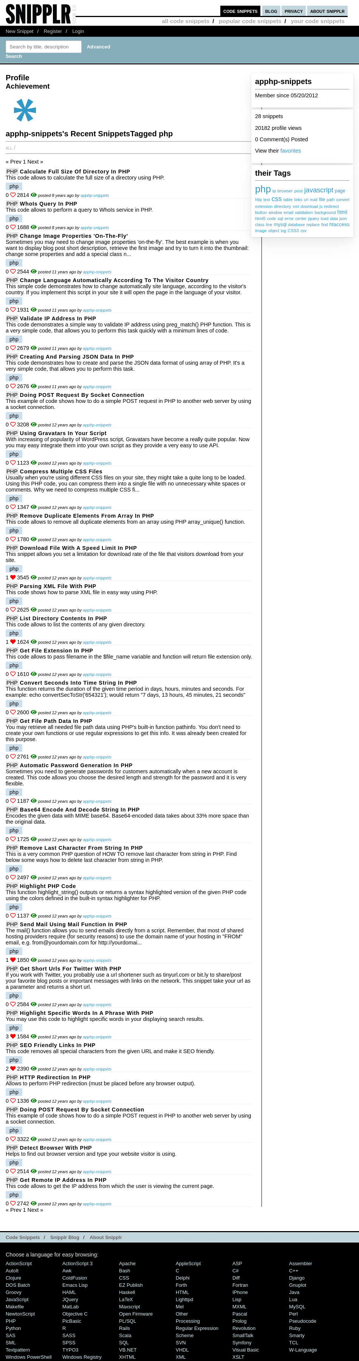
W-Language (303, 1350)
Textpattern (18, 1350)
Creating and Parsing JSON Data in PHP (77, 357)
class (260, 224)
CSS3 (293, 230)
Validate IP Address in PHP (58, 318)
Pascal (239, 1314)
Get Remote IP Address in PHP (63, 1180)
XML (181, 1357)
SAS (10, 1335)
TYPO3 (70, 1350)
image (261, 230)
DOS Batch (18, 1285)
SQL (124, 1342)
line (269, 224)
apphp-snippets (94, 195)
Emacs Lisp (75, 1285)
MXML (239, 1306)
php (263, 189)
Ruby (294, 1328)
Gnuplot (297, 1285)
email (289, 212)
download (309, 206)
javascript (318, 190)
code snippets (240, 11)
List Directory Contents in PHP (63, 618)
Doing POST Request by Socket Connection (82, 395)
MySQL (297, 1306)
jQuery (70, 1299)
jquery (313, 218)
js (321, 206)
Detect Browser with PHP (56, 1148)
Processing (188, 1321)
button (261, 212)
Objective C (75, 1314)
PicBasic (71, 1321)
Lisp (236, 1299)
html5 (260, 218)
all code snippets (185, 21)
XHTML (127, 1357)
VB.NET (128, 1350)
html (342, 212)
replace (313, 224)
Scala (125, 1335)
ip (274, 191)
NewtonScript (20, 1314)
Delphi (183, 1278)
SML (11, 1342)
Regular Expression (197, 1328)
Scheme (185, 1335)
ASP (237, 1263)
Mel (180, 1306)
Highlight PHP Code (48, 886)
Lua (293, 1299)
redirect (331, 206)
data (334, 218)
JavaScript (17, 1299)
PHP (12, 172)
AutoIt (12, 1271)
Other (182, 1314)
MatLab (70, 1306)
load (324, 218)
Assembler (300, 1263)
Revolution (243, 1328)
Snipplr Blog (64, 1237)
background (325, 212)
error (289, 218)
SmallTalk (242, 1335)
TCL (293, 1342)
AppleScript (188, 1263)
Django (297, 1278)
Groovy (14, 1292)
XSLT (238, 1357)
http (258, 199)
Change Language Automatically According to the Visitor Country (114, 280)
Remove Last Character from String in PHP (81, 848)
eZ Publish (131, 1285)
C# (235, 1271)
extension (263, 206)
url (306, 199)
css (276, 199)
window (275, 212)
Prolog (239, 1321)
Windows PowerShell (29, 1357)
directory (282, 206)
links (298, 199)
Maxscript (129, 1306)
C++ (293, 1271)
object (273, 230)
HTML (182, 1292)
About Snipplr (106, 1237)
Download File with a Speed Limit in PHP (78, 548)
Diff (236, 1278)
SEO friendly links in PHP (58, 1045)
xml (295, 206)
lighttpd (184, 1299)
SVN (181, 1342)
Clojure (13, 1278)
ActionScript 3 (77, 1263)
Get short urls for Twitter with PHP (71, 969)
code (271, 218)
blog (271, 11)
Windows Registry (82, 1357)
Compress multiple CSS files (61, 471)
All (9, 148)
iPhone (240, 1292)
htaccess (340, 224)
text (266, 199)
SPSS (69, 1342)
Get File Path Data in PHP (56, 721)
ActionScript (19, 1263)
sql (280, 218)
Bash (124, 1271)
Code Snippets (23, 1237)
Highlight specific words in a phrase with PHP (86, 1013)
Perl (293, 1314)
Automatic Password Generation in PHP (76, 765)
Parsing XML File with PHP (58, 586)
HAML (69, 1292)
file (322, 199)
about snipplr (327, 11)
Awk (66, 1271)
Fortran (240, 1285)
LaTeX (126, 1299)
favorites (290, 151)
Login (78, 31)
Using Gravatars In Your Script (63, 433)
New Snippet (19, 31)
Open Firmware (136, 1314)
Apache (127, 1263)
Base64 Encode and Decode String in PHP (80, 810)
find (324, 224)
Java (294, 1292)
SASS (69, 1335)
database (296, 224)
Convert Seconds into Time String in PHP (78, 683)
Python (13, 1328)
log (283, 230)
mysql (280, 224)
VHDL (182, 1350)
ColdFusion (74, 1278)
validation (304, 212)
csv (303, 230)
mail (313, 199)
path (330, 199)
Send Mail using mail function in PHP (73, 924)
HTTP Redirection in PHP (55, 1077)
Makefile (15, 1306)
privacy (294, 11)
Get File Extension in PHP (56, 651)
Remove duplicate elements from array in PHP (87, 516)
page (340, 191)
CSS (124, 1278)
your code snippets (318, 21)
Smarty (297, 1335)
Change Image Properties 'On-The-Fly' (74, 236)
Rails (124, 1328)
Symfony (241, 1342)
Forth (181, 1285)
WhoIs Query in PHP (48, 204)
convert (342, 199)
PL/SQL (127, 1321)
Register (53, 31)
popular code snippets (250, 21)
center (300, 218)
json (343, 218)
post (298, 191)
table (288, 199)
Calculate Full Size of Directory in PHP (75, 172)
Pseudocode (302, 1321)
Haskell (127, 1292)
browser (284, 191)
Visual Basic (245, 1350)
